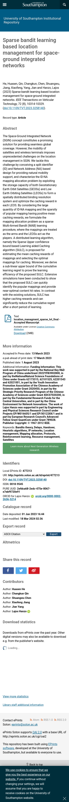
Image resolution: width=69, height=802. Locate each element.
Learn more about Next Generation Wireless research (34, 448)
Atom (36, 720)
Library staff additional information (23, 704)
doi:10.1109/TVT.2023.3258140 (24, 108)
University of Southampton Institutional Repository (32, 20)
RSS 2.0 (61, 720)
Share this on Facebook (8, 570)
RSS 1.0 (48, 720)
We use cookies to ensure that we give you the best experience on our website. (28, 774)
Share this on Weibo (34, 570)
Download (20, 333)
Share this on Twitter (21, 570)
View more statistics (16, 696)
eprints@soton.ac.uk (25, 724)
